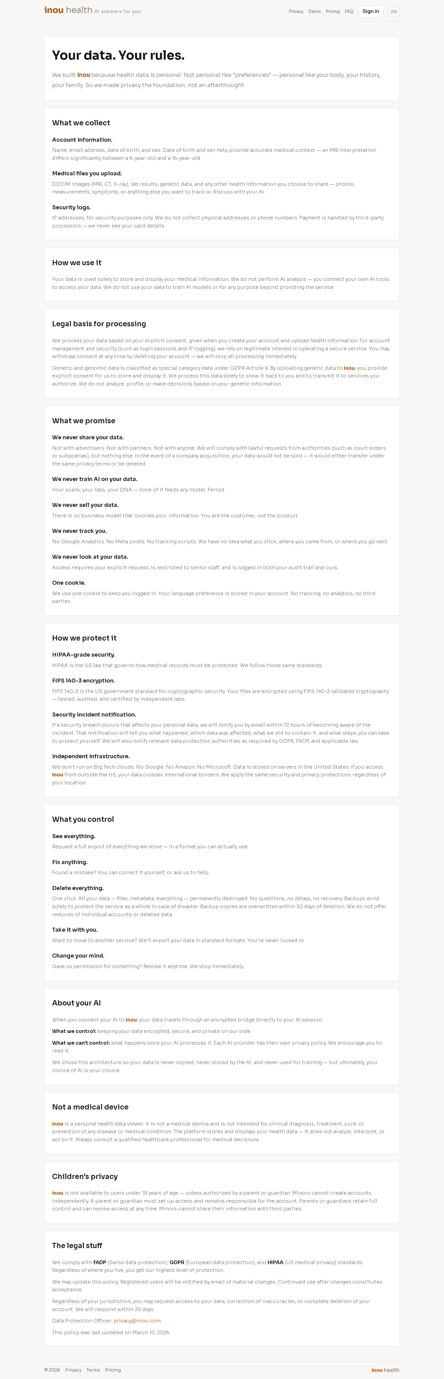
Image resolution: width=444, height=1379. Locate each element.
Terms (93, 1370)
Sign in (371, 11)
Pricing (333, 11)
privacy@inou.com (137, 1321)
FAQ (349, 11)
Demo (314, 11)
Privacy (73, 1370)
